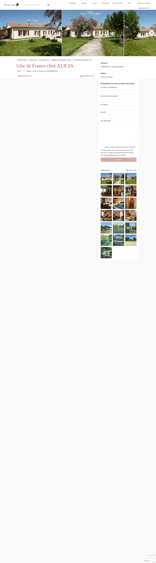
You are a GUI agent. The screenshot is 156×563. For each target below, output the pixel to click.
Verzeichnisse (22, 60)
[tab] (24, 355)
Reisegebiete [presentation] (37, 355)
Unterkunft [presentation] (24, 355)
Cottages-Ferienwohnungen (61, 60)
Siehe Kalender (42, 249)
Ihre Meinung (22, 400)
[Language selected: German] (147, 561)
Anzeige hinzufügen (143, 3)
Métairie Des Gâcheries (87, 376)
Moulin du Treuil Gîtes (29, 376)
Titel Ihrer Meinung (24, 432)
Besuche (84, 3)
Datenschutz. (107, 154)
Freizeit (94, 3)
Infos (129, 3)
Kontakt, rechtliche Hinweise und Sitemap (89, 554)
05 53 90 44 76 (25, 76)
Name (19, 443)
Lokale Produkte (117, 3)
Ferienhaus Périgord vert (83, 60)
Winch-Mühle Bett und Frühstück (62, 376)
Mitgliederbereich (143, 8)
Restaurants (105, 3)
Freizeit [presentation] (50, 355)
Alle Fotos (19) (131, 174)
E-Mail (82, 443)
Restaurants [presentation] (62, 355)
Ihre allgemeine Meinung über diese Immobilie (34, 423)
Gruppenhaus (44, 60)
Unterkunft (72, 3)
